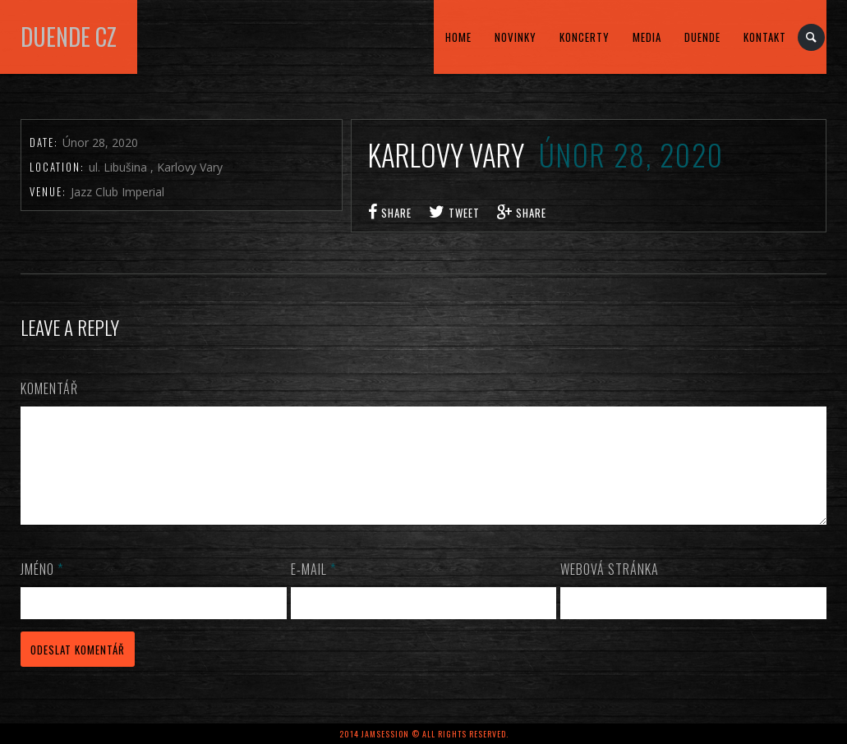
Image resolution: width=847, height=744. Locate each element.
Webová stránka (609, 589)
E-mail (313, 589)
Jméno (42, 589)
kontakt (764, 37)
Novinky (515, 37)
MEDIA (647, 37)
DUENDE (702, 37)
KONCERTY (584, 37)
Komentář (49, 388)
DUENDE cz (69, 36)
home (458, 37)
